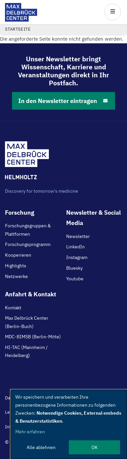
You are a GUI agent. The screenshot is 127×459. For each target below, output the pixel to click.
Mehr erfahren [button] (30, 432)
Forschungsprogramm (28, 244)
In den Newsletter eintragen (63, 101)
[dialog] (69, 424)
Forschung (19, 212)
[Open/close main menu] (112, 12)
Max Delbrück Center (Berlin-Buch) (26, 322)
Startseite (18, 29)
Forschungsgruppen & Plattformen (28, 230)
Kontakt (13, 308)
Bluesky (74, 268)
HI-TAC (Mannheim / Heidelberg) (26, 351)
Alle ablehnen (41, 447)
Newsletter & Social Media (93, 218)
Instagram (76, 257)
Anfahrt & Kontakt (30, 294)
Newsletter (78, 236)
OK (94, 447)
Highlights (15, 266)
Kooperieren (18, 255)
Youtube (74, 279)
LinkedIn (75, 247)
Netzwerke (16, 276)
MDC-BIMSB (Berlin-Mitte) (33, 337)
